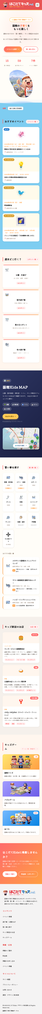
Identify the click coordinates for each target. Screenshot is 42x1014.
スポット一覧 (31, 259)
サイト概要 (6, 979)
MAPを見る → (10, 416)
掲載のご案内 (9, 874)
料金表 (5, 956)
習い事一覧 (32, 468)
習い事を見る (30, 49)
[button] (19, 95)
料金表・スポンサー (28, 874)
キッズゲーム (7, 937)
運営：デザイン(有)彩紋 (11, 995)
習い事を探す (7, 927)
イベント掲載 (7, 966)
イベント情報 (7, 916)
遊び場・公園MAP (9, 922)
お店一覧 (33, 627)
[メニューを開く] (37, 5)
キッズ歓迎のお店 (9, 932)
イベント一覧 (31, 122)
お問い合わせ (7, 990)
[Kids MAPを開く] (21, 438)
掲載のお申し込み (9, 961)
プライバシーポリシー (10, 985)
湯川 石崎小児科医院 (16, 108)
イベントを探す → (13, 49)
